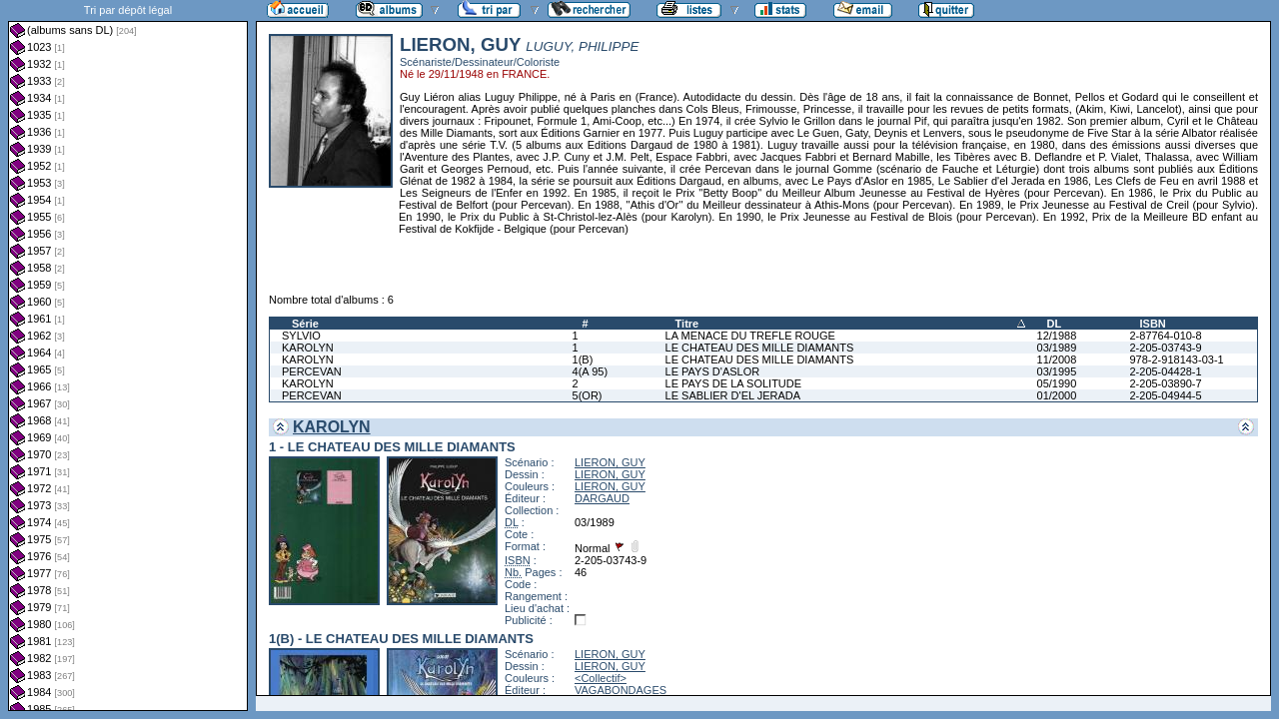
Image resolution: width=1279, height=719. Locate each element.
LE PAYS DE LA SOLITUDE (733, 383)
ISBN (1152, 324)
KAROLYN (308, 348)
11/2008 (1057, 359)
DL (1054, 324)
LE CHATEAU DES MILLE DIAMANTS (759, 348)
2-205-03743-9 (1165, 348)
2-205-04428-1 (1165, 371)
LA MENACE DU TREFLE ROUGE (750, 336)
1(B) (583, 359)
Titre (687, 324)
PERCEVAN (312, 371)
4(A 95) (590, 371)
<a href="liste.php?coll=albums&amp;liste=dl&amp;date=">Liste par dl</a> (128, 355)
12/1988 (1057, 336)
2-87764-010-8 (1165, 336)
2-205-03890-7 (1165, 383)
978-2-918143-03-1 (1176, 359)
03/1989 (1057, 348)
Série (305, 324)
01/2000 (1057, 395)
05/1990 (1057, 383)
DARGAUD (602, 498)
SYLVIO (301, 336)
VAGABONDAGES (620, 690)
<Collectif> (601, 678)
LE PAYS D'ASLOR (712, 371)
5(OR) (588, 395)
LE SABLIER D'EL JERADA (733, 395)
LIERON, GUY (610, 462)
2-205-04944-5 (1165, 395)
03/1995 (1057, 371)
